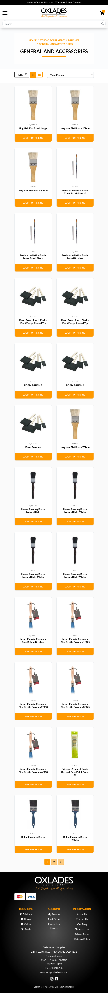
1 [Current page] (47, 861)
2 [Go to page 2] (54, 861)
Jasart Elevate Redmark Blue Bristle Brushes (33, 640)
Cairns (27, 924)
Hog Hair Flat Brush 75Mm (75, 447)
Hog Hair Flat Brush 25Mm (75, 128)
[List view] (39, 75)
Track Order (54, 919)
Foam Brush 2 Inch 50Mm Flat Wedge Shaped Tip (75, 322)
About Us (82, 914)
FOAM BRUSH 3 (33, 385)
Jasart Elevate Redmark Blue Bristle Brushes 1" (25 (75, 640)
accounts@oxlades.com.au (54, 972)
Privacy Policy (82, 934)
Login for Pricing (33, 138)
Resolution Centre (54, 926)
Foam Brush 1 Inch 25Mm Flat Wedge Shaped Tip (33, 322)
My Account (54, 914)
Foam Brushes (33, 447)
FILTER (21, 74)
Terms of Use (82, 929)
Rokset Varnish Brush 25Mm (75, 838)
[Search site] (102, 23)
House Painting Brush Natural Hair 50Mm (33, 575)
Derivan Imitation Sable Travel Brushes (75, 257)
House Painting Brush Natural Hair (33, 511)
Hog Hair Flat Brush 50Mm (33, 190)
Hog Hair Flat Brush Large (33, 128)
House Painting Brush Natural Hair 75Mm (75, 575)
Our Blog (82, 924)
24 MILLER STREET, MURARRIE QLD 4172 (54, 951)
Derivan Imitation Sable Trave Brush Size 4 (33, 257)
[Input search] (54, 23)
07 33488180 (56, 967)
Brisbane (27, 914)
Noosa (27, 919)
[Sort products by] (70, 75)
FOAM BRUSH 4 (75, 385)
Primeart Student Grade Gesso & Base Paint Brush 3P (75, 771)
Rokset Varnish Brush (33, 836)
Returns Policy (82, 939)
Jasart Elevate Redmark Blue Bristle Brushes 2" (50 (33, 705)
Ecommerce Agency (43, 987)
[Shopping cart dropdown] (102, 13)
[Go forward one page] (61, 862)
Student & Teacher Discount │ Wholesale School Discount (54, 2)
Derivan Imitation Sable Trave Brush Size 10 (75, 192)
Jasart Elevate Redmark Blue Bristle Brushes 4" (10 (33, 770)
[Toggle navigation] (5, 13)
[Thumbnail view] (33, 75)
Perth (28, 929)
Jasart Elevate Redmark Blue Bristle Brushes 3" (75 (75, 705)
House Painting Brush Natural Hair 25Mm (75, 511)
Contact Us (82, 919)
